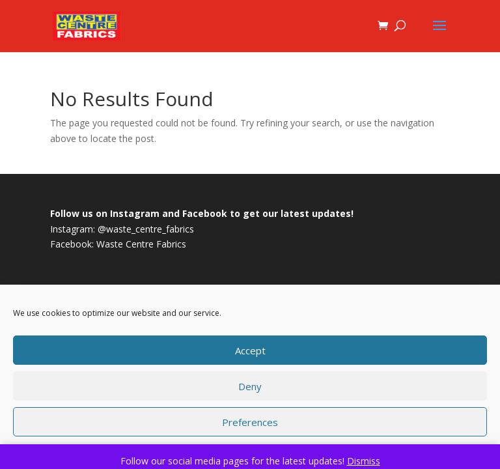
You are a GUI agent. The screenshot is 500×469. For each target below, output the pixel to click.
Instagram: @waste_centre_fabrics (122, 229)
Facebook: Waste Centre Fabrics (118, 244)
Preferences (250, 422)
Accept (250, 350)
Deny (250, 386)
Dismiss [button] (363, 461)
